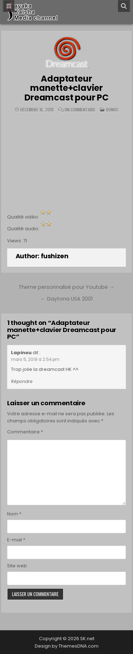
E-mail (16, 539)
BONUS (112, 110)
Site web (17, 565)
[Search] (124, 6)
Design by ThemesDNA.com (67, 646)
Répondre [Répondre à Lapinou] (22, 381)
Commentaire (25, 431)
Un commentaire (80, 110)
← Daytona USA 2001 (66, 298)
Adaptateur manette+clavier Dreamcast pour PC (66, 88)
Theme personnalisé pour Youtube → (66, 287)
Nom (14, 513)
